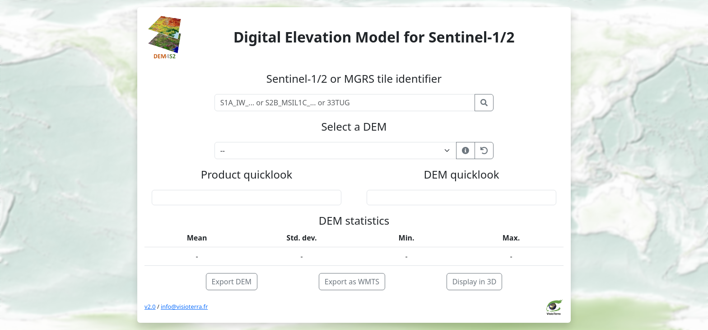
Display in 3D (474, 282)
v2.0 (150, 306)
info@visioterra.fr (184, 306)
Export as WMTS (352, 282)
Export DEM (232, 282)
